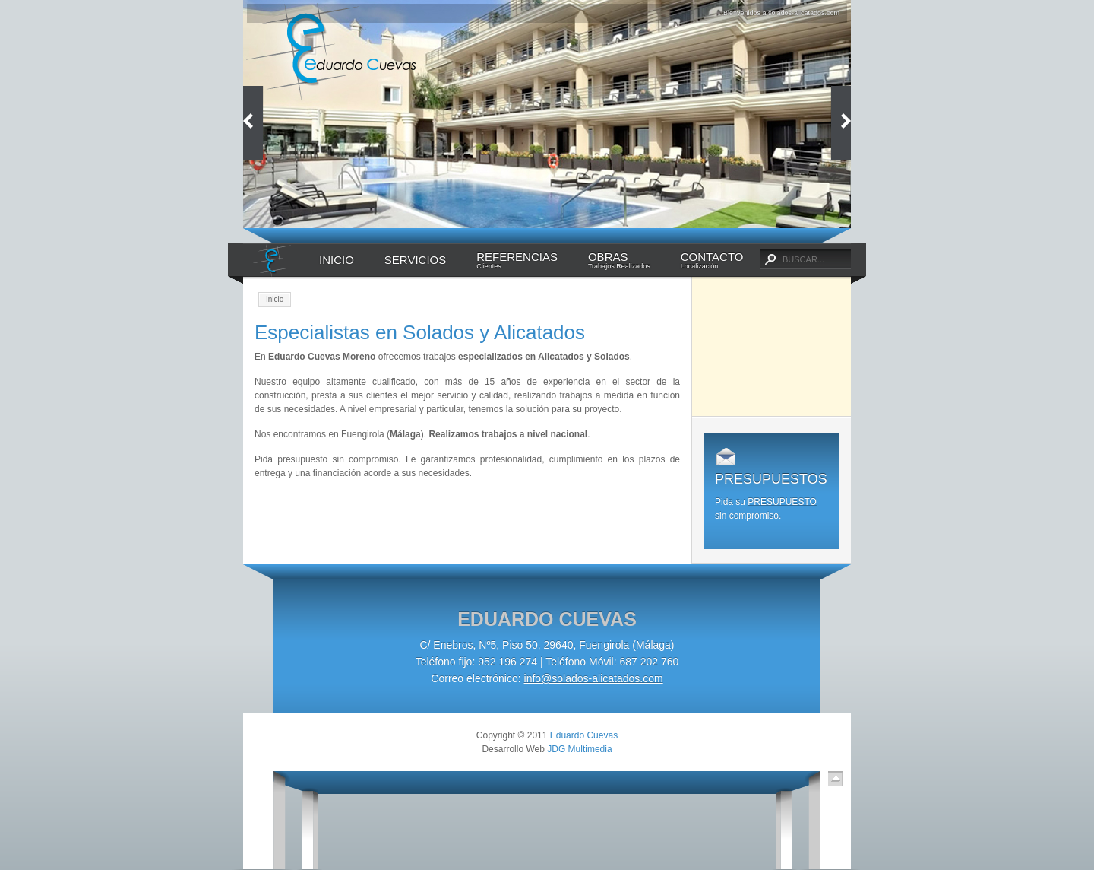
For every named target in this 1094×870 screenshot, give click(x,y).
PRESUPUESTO (782, 502)
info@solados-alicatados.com (593, 678)
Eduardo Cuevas (584, 735)
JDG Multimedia (579, 749)
